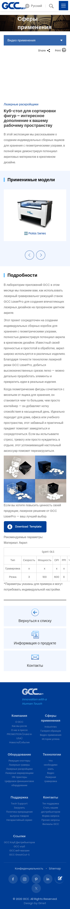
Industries (51, 727)
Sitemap (55, 868)
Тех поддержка (50, 803)
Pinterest (36, 879)
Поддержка (19, 797)
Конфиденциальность (29, 868)
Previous (29, 255)
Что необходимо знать (50, 765)
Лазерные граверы (19, 765)
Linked (47, 879)
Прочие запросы (50, 820)
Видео (50, 773)
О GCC (19, 722)
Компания (19, 715)
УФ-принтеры (19, 777)
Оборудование (19, 754)
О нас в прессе (19, 730)
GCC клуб (19, 846)
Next (40, 255)
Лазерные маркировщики (19, 773)
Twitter (36, 888)
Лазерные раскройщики (19, 769)
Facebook (13, 879)
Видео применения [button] (21, 40)
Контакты (50, 797)
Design (28, 903)
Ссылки (19, 836)
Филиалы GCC (50, 824)
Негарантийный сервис (19, 820)
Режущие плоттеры (19, 760)
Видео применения (50, 735)
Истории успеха (50, 739)
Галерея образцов (51, 731)
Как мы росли (19, 726)
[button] (34, 6)
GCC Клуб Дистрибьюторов (19, 842)
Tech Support (19, 803)
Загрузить (19, 807)
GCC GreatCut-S (19, 854)
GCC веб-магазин (19, 850)
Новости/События (19, 742)
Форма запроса (50, 816)
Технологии (52, 754)
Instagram (24, 879)
